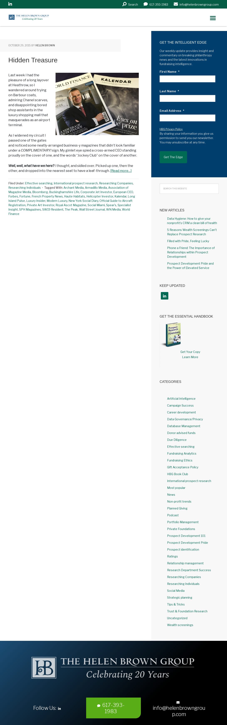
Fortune (24, 196)
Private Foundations (181, 525)
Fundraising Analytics (181, 449)
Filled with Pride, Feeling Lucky (188, 237)
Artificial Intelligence (181, 395)
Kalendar (120, 196)
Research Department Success (189, 566)
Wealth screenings (180, 621)
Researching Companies (116, 183)
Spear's (111, 205)
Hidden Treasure (33, 60)
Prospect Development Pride (187, 539)
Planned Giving (177, 504)
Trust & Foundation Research (187, 607)
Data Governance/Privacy (185, 415)
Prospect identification (183, 545)
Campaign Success (180, 401)
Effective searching (38, 183)
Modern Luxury (57, 200)
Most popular (176, 484)
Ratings (172, 552)
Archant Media (73, 187)
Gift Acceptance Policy (182, 463)
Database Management (183, 422)
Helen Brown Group (47, 18)
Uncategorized (177, 614)
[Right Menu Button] (213, 18)
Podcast (173, 511)
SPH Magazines (30, 209)
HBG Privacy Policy (171, 129)
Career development (181, 408)
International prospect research (76, 183)
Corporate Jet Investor (96, 192)
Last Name (169, 91)
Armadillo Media (96, 187)
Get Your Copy (190, 348)
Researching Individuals (24, 187)
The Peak (71, 209)
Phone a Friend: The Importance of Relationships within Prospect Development (191, 249)
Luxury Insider (35, 200)
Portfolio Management (183, 518)
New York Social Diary (83, 200)
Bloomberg (40, 192)
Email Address (172, 110)
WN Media (113, 209)
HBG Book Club (177, 470)
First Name (170, 71)
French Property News (47, 196)
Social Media (176, 587)
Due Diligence (177, 436)
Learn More (190, 353)
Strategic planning (179, 594)
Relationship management (185, 559)
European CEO (123, 192)
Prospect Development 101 (186, 532)
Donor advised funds (181, 429)
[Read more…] (121, 171)
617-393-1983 (111, 704)
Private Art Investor (40, 205)
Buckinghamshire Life (64, 192)
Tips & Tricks (176, 600)
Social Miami (96, 205)
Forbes (13, 196)
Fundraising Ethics (179, 456)
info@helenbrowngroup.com (179, 705)
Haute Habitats (74, 196)
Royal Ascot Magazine (71, 205)
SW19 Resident (52, 209)
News (171, 491)
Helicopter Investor (99, 196)
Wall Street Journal (92, 209)
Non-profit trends (179, 497)
